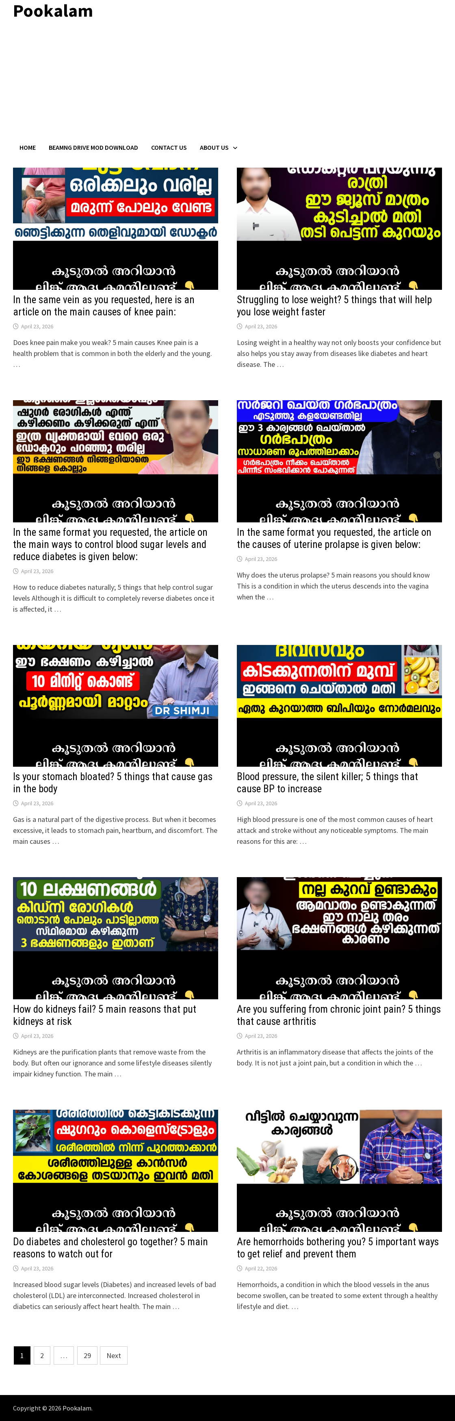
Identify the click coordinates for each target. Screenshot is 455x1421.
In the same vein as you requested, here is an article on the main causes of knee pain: (104, 306)
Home (28, 147)
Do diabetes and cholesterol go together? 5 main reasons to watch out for (110, 1248)
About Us (214, 147)
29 (87, 1355)
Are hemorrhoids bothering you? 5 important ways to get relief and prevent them (338, 1248)
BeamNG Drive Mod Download (93, 147)
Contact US (169, 147)
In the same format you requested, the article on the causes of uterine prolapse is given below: (334, 538)
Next (113, 1355)
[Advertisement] (227, 82)
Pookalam (77, 1408)
